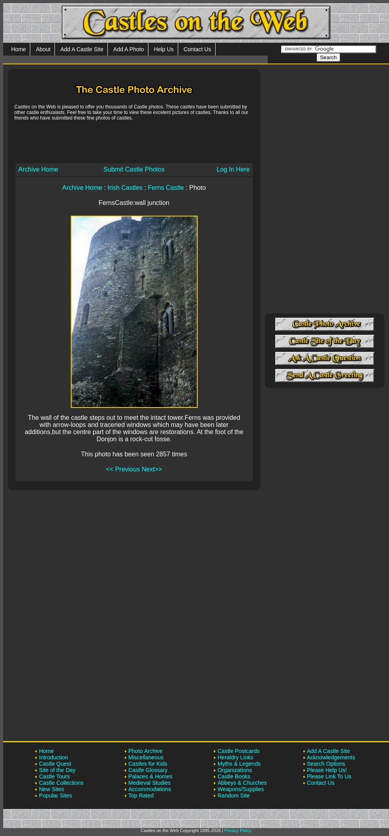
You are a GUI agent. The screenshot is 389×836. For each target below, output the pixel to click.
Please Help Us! (327, 770)
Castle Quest (55, 764)
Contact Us (197, 49)
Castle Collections (61, 783)
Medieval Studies (149, 783)
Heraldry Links (235, 757)
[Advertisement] (134, 141)
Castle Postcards (239, 751)
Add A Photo (128, 49)
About (43, 49)
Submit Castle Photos (134, 169)
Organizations (235, 770)
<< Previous (123, 469)
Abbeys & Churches (242, 783)
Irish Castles (124, 187)
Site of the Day (57, 770)
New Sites (51, 789)
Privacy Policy (237, 830)
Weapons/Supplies (241, 789)
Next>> (152, 469)
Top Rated (141, 795)
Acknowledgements (331, 757)
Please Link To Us (329, 776)
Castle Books (234, 776)
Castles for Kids (147, 764)
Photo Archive (145, 751)
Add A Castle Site (81, 49)
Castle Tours (54, 776)
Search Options (326, 764)
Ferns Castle (166, 187)
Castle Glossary (148, 770)
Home (18, 49)
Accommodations (149, 789)
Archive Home (38, 169)
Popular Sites (55, 795)
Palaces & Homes (150, 776)
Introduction (53, 757)
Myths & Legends (239, 764)
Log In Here (233, 169)
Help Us (164, 49)
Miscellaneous (146, 757)
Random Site (234, 795)
